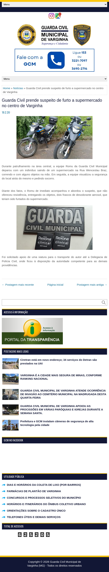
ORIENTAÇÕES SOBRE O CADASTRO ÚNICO (36, 510)
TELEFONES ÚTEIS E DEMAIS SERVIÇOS (33, 517)
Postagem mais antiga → (92, 284)
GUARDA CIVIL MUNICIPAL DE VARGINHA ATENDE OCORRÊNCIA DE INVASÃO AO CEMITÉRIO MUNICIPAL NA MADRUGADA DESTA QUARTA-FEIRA (63, 394)
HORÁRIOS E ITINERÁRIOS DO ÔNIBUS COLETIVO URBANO (46, 504)
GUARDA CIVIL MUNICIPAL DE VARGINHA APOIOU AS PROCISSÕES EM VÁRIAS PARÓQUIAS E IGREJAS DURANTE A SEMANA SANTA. (61, 409)
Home (6, 88)
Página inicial (55, 284)
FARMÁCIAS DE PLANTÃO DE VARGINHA (34, 491)
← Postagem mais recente (18, 284)
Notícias (18, 88)
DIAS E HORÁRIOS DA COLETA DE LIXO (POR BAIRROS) (44, 484)
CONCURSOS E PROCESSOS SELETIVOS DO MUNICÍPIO (44, 497)
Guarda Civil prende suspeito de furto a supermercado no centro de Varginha (52, 103)
